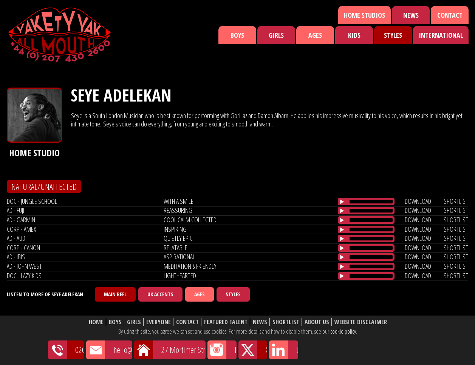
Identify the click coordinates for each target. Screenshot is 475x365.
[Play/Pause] (342, 202)
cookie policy (343, 331)
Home (96, 322)
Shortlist (285, 322)
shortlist (456, 201)
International (441, 35)
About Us (317, 322)
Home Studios (364, 15)
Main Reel (115, 294)
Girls (276, 35)
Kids (354, 35)
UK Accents (160, 294)
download (418, 201)
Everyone (158, 322)
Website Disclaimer (360, 322)
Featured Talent (226, 322)
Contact (450, 15)
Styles (393, 35)
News (411, 15)
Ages (315, 35)
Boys (237, 35)
